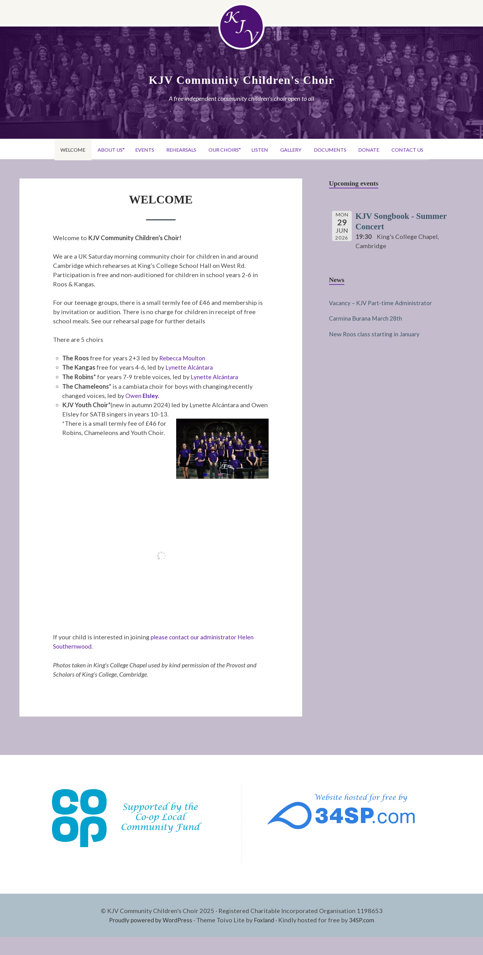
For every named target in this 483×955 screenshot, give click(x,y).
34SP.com (365, 918)
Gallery (296, 149)
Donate (380, 149)
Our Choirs (222, 149)
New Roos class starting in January (376, 333)
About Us (97, 149)
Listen (261, 149)
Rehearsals (176, 149)
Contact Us (423, 149)
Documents (338, 149)
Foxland (266, 918)
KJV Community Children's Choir (241, 79)
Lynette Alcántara (190, 367)
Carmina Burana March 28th (367, 317)
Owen (143, 395)
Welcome (57, 149)
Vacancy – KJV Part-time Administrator (383, 302)
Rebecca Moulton (184, 358)
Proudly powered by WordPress (148, 918)
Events (136, 149)
